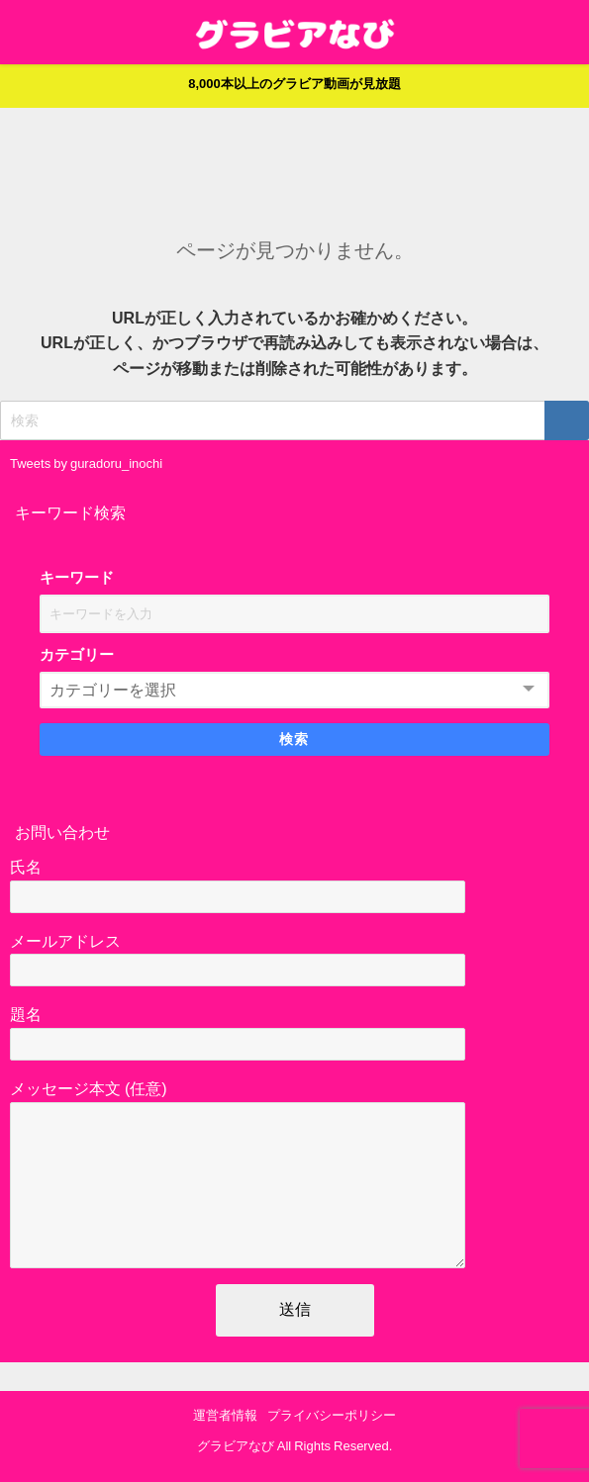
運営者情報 (225, 1416)
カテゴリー (77, 654)
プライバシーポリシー (331, 1416)
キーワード (77, 577)
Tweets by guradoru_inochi (86, 463)
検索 (294, 739)
